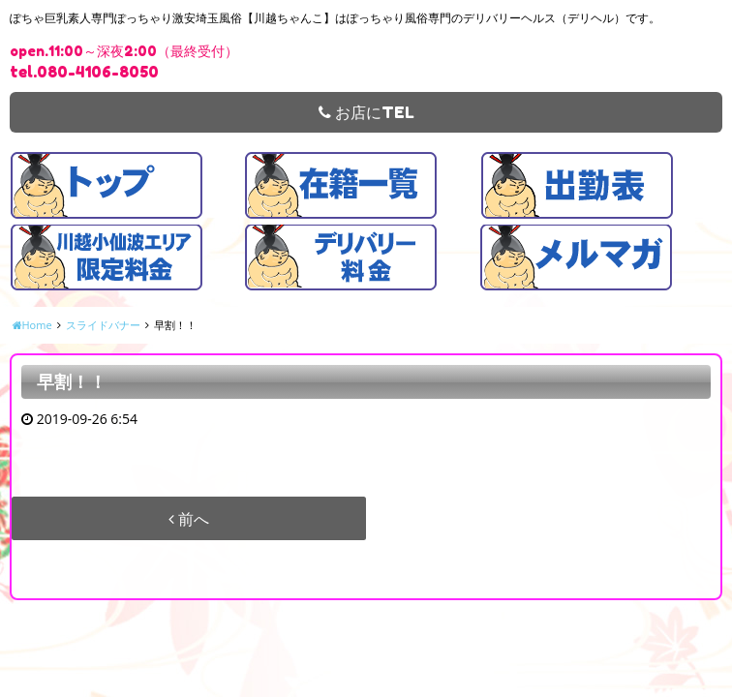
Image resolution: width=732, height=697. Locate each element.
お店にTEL (366, 112)
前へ (188, 519)
